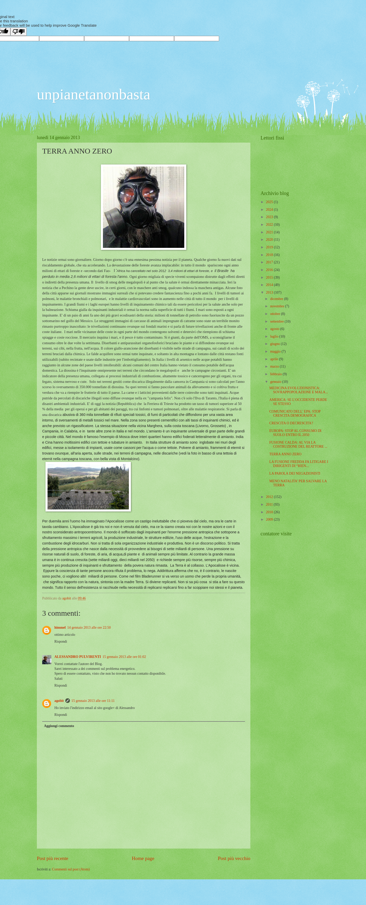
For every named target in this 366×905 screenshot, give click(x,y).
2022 (270, 225)
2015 (270, 277)
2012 (270, 497)
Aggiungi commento (59, 726)
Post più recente (52, 858)
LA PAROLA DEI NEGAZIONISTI (294, 473)
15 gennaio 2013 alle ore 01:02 (124, 657)
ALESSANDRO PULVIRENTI (77, 657)
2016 (270, 270)
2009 (270, 519)
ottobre (275, 314)
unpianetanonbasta (93, 94)
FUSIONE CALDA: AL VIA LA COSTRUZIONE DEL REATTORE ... (298, 445)
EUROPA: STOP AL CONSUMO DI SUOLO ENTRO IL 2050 (295, 433)
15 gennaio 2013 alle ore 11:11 (93, 701)
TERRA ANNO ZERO (285, 454)
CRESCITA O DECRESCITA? (291, 423)
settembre (277, 321)
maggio (276, 351)
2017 (270, 262)
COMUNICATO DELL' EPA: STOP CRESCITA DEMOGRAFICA (294, 414)
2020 (270, 240)
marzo (275, 366)
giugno (275, 344)
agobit (59, 701)
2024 (270, 210)
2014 (270, 285)
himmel (60, 627)
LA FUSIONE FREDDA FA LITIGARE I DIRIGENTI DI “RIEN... (298, 464)
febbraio (276, 374)
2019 (270, 247)
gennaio (276, 382)
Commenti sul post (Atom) (71, 869)
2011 (270, 504)
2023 (270, 217)
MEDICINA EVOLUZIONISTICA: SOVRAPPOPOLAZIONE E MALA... (298, 390)
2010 (270, 512)
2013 (270, 292)
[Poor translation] (18, 31)
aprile (274, 359)
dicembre (277, 299)
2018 (270, 255)
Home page (143, 858)
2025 (270, 202)
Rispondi (60, 641)
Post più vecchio (234, 858)
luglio (274, 336)
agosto (275, 329)
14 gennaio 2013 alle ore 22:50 (89, 627)
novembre (277, 306)
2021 (270, 232)
